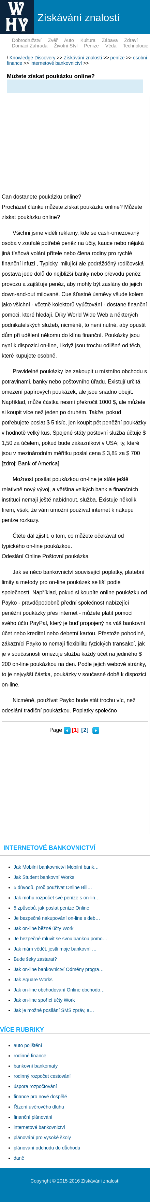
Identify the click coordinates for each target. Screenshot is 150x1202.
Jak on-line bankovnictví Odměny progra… (59, 969)
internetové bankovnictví (56, 63)
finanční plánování (33, 1117)
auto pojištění (28, 1045)
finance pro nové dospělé (40, 1096)
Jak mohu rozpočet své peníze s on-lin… (57, 897)
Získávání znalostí (83, 57)
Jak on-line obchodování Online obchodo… (59, 990)
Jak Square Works (33, 979)
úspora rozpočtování (35, 1086)
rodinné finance (30, 1055)
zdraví (131, 40)
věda (111, 45)
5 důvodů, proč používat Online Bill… (53, 887)
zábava (110, 40)
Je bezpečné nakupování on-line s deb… (57, 918)
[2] (85, 730)
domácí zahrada (29, 45)
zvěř (53, 40)
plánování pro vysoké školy (42, 1137)
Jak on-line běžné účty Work (44, 928)
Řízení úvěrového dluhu (39, 1107)
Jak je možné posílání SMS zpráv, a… (54, 1010)
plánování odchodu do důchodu (47, 1147)
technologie (135, 45)
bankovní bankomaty (36, 1066)
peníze (91, 45)
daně (19, 1158)
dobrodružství (27, 40)
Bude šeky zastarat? (35, 959)
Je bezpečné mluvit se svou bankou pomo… (60, 938)
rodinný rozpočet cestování (42, 1076)
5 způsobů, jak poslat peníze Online (51, 908)
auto (69, 40)
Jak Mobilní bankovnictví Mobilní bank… (56, 867)
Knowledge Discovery (33, 57)
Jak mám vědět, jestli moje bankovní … (55, 949)
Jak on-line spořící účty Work (44, 1000)
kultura (87, 40)
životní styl (65, 45)
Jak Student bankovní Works (44, 877)
